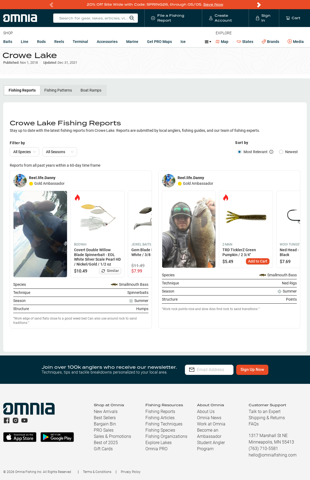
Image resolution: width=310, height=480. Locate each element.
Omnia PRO (156, 448)
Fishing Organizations (166, 436)
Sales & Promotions (112, 436)
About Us (206, 411)
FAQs (254, 424)
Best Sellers (105, 417)
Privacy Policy (131, 472)
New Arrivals (106, 411)
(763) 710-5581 (263, 448)
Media (296, 41)
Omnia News (209, 417)
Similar (110, 274)
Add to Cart (257, 265)
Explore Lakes (158, 442)
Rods (41, 41)
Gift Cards (103, 448)
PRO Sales (104, 430)
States (245, 41)
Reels (59, 41)
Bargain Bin (105, 424)
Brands (270, 41)
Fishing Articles (160, 417)
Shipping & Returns (267, 417)
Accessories (107, 41)
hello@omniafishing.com (272, 455)
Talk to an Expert (265, 411)
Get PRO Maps (159, 41)
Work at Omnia (211, 424)
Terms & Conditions (97, 472)
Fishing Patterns (58, 94)
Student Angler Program (211, 445)
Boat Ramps (91, 94)
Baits (7, 41)
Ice (183, 41)
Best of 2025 (106, 442)
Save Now (213, 4)
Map (222, 41)
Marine (132, 41)
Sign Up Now (266, 369)
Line (24, 41)
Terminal (80, 41)
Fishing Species (160, 430)
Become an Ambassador (209, 433)
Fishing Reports (22, 94)
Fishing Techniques (163, 424)
